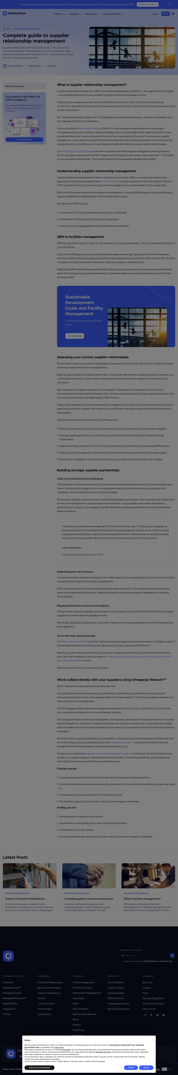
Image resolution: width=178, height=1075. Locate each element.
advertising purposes (103, 1052)
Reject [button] (131, 1068)
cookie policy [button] (59, 1047)
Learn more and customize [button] (39, 1068)
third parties (66, 1050)
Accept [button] (146, 1068)
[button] (152, 1040)
